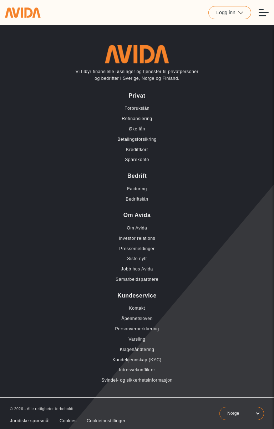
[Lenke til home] (23, 12)
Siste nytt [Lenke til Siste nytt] (137, 258)
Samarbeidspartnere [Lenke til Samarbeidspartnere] (137, 279)
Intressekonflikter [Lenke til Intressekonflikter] (137, 369)
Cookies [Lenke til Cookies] (68, 420)
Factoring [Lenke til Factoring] (137, 188)
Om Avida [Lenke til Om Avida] (137, 228)
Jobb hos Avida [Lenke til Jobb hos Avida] (137, 269)
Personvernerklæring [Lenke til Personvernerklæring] (137, 328)
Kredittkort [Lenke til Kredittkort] (137, 149)
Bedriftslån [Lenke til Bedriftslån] (137, 199)
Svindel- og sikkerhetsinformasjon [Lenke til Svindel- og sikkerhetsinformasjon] (137, 380)
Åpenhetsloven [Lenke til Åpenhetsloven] (137, 318)
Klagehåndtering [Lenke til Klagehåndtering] (137, 349)
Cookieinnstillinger (106, 420)
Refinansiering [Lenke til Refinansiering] (137, 118)
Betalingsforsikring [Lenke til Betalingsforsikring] (137, 139)
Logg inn (229, 12)
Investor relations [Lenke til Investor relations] (137, 238)
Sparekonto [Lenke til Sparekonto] (137, 159)
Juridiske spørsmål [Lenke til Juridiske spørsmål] (30, 420)
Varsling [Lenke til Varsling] (136, 339)
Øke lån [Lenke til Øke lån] (137, 128)
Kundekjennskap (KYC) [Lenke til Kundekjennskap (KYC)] (136, 359)
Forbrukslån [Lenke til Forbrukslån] (137, 108)
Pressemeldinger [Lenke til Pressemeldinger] (136, 248)
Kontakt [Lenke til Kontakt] (137, 308)
